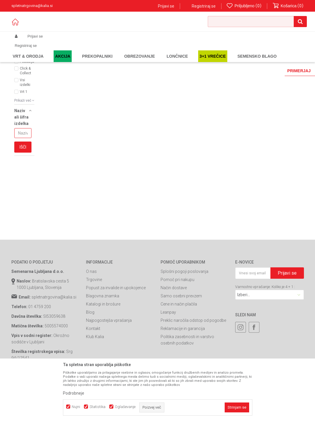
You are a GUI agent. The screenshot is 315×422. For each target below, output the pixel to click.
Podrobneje (73, 393)
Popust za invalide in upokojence (116, 331)
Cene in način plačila (179, 347)
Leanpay (168, 355)
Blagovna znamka (102, 339)
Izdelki (54, 50)
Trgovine (94, 323)
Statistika (97, 407)
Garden (70, 50)
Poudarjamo (28, 105)
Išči (23, 190)
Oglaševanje (125, 407)
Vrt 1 (23, 135)
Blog (90, 355)
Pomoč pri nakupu (177, 323)
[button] (257, 21)
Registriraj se (204, 6)
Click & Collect (25, 114)
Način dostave (174, 331)
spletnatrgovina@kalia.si (53, 340)
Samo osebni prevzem (181, 339)
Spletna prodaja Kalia (28, 50)
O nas (91, 314)
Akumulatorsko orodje (122, 50)
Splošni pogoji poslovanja (184, 314)
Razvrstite (168, 69)
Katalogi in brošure (103, 347)
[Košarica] (288, 6)
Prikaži (243, 69)
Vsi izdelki (25, 125)
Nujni (76, 407)
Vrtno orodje (90, 50)
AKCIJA (26, 98)
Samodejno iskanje (136, 69)
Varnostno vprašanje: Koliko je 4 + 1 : (265, 330)
